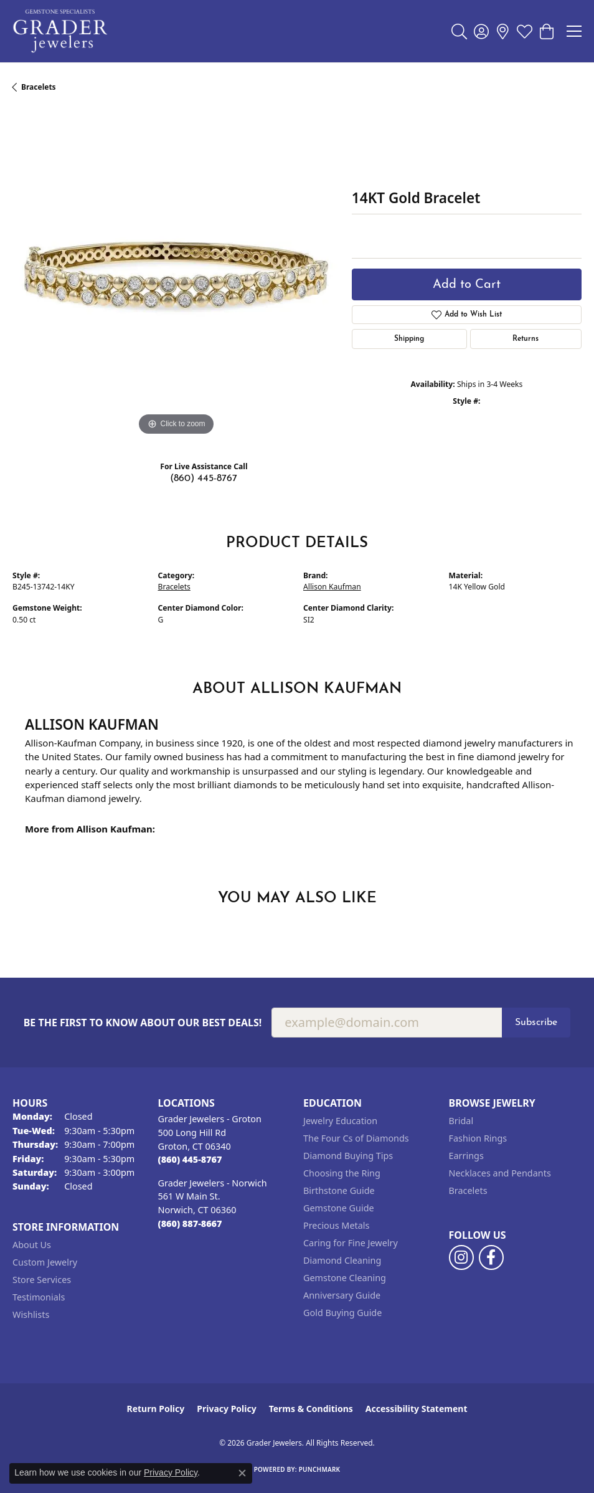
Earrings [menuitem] (466, 1155)
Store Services (41, 1280)
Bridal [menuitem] (461, 1121)
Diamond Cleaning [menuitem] (342, 1260)
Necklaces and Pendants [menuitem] (500, 1173)
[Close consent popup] (242, 1473)
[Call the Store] (190, 1159)
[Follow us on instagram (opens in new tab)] (461, 1257)
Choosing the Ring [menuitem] (341, 1173)
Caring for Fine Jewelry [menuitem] (350, 1243)
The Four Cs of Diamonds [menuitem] (356, 1138)
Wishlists (30, 1314)
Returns (525, 339)
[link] (503, 31)
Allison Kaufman (332, 586)
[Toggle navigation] (574, 31)
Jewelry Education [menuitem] (340, 1121)
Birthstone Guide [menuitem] (339, 1190)
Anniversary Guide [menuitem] (341, 1295)
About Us (31, 1245)
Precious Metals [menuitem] (336, 1225)
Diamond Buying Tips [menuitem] (348, 1155)
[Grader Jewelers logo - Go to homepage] (60, 31)
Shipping (409, 339)
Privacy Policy (226, 1408)
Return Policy (156, 1408)
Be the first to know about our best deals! (143, 1023)
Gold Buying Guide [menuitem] (342, 1313)
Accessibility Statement (416, 1408)
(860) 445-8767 (203, 479)
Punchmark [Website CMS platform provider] (320, 1469)
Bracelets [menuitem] (468, 1190)
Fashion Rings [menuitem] (478, 1138)
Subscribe (536, 1023)
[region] (175, 275)
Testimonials (38, 1297)
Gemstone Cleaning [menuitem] (344, 1278)
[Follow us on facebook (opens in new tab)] (491, 1257)
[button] (459, 31)
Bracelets (38, 87)
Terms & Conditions (311, 1408)
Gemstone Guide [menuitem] (338, 1208)
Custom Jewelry (44, 1262)
